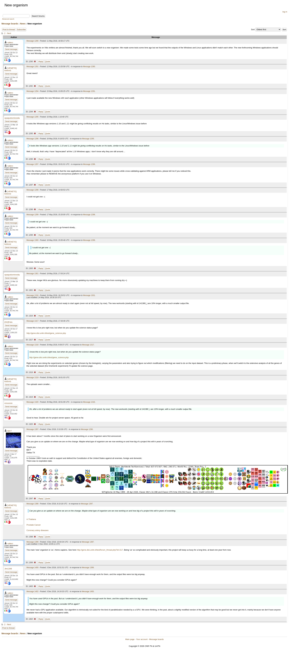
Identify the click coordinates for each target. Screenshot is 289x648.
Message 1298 (32, 190)
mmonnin (8, 403)
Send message (11, 49)
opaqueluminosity (12, 118)
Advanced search (8, 19)
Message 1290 (32, 41)
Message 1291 (32, 66)
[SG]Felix (8, 322)
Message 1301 (32, 273)
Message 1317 (32, 321)
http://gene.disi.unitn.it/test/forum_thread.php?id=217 (100, 550)
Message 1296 (32, 139)
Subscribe (21, 29)
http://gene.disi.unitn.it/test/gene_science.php (46, 333)
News (23, 23)
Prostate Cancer (33, 525)
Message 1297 (32, 164)
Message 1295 (32, 117)
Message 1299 (32, 215)
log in (284, 12)
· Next (8, 33)
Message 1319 (32, 377)
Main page (130, 639)
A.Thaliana (31, 519)
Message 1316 (32, 295)
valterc (10, 42)
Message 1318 (32, 345)
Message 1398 (32, 504)
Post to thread (9, 29)
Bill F (9, 431)
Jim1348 (8, 569)
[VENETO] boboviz (10, 69)
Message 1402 (32, 591)
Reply (40, 61)
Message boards (10, 23)
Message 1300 (32, 240)
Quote (47, 61)
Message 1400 (32, 567)
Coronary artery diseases (37, 530)
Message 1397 (32, 429)
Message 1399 (32, 542)
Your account (141, 639)
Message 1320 (32, 402)
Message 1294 (32, 91)
